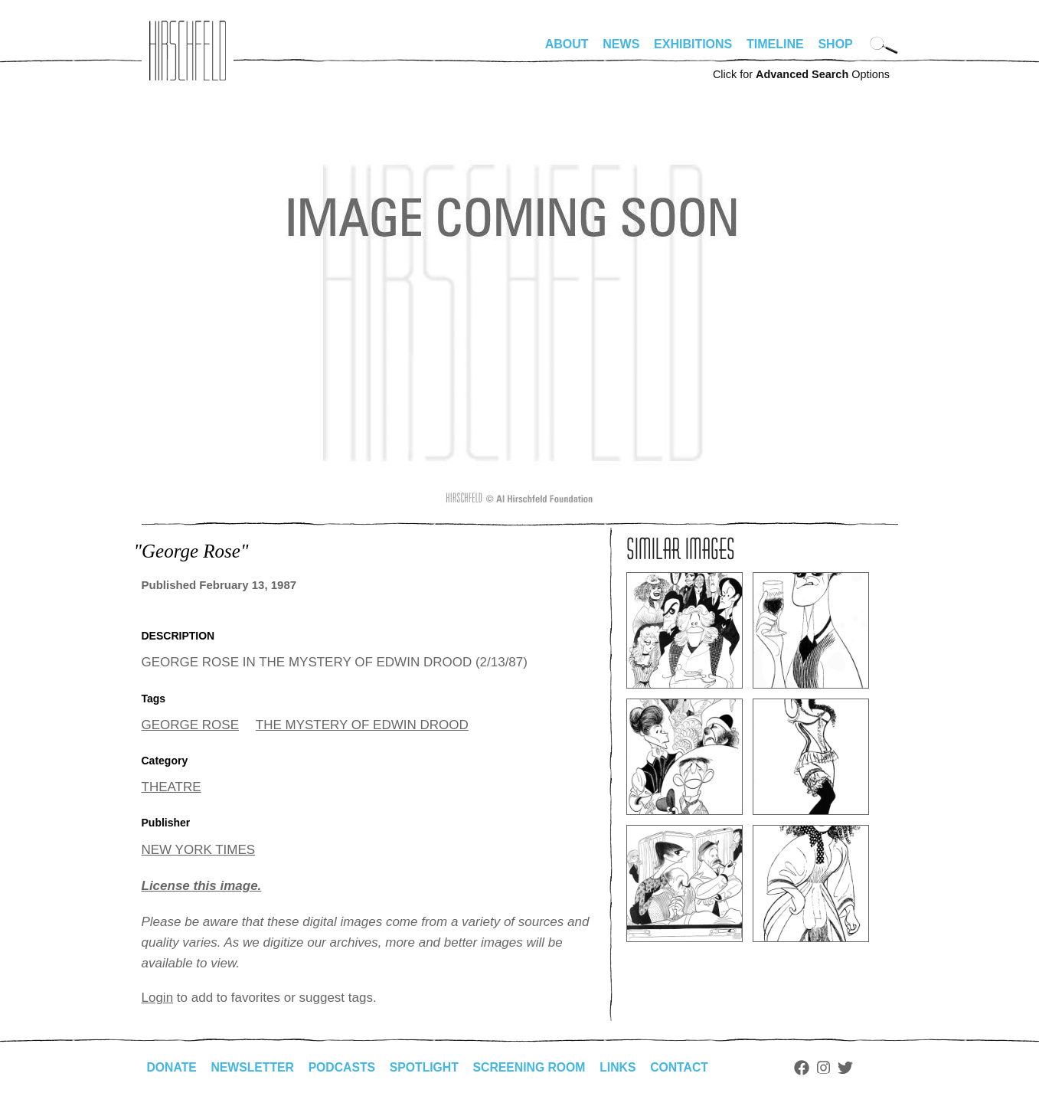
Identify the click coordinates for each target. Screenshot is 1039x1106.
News (621, 44)
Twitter (853, 1067)
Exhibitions (693, 44)
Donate (172, 1067)
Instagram (831, 1067)
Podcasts (345, 1067)
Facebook (810, 1067)
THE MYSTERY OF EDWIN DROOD (362, 725)
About (567, 44)
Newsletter (254, 1067)
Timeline (775, 44)
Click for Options (801, 74)
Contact (686, 1067)
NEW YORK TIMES (199, 850)
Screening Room (535, 1067)
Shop (835, 44)
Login (158, 997)
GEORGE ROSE (191, 725)
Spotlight (428, 1067)
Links (624, 1067)
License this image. (202, 886)
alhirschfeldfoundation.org (188, 50)
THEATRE (171, 787)
